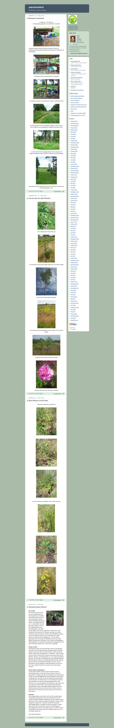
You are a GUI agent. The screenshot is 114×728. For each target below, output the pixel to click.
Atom (74, 329)
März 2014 (73, 271)
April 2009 (73, 155)
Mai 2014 (73, 275)
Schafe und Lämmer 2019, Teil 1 (78, 106)
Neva (72, 111)
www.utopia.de (74, 68)
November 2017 (75, 303)
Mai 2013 (73, 251)
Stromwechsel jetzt (72, 26)
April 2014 (73, 273)
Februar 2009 (74, 151)
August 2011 (74, 213)
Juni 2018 (73, 305)
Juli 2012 (73, 234)
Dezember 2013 (75, 264)
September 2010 (75, 192)
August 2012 (74, 236)
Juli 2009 (73, 162)
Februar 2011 (74, 200)
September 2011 (75, 215)
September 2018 (75, 307)
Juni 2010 (73, 185)
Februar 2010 (74, 177)
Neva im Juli (74, 109)
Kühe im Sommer (75, 100)
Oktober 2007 (74, 121)
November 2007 (75, 123)
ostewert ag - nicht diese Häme (78, 113)
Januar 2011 (74, 198)
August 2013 (74, 258)
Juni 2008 (73, 136)
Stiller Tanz (73, 86)
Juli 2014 (73, 279)
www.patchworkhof (75, 61)
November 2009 (75, 170)
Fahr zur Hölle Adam (76, 81)
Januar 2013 (74, 243)
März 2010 (73, 179)
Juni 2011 (73, 209)
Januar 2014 (74, 266)
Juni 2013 (73, 254)
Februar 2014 (74, 269)
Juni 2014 (73, 277)
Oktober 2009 (74, 168)
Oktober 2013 (74, 262)
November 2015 (75, 288)
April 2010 (73, 181)
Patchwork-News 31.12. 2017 (78, 115)
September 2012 (75, 239)
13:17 (41, 191)
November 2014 (75, 284)
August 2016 (74, 296)
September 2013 (75, 260)
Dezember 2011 (75, 219)
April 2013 (73, 249)
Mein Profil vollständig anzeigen (79, 53)
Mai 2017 (73, 298)
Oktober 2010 (74, 194)
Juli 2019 (73, 311)
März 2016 (73, 290)
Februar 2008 (74, 130)
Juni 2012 (73, 232)
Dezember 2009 (75, 172)
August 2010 (74, 189)
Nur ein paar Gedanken (76, 98)
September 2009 (75, 166)
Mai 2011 (73, 207)
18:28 (41, 599)
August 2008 (74, 140)
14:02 (41, 717)
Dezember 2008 (75, 147)
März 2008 (73, 132)
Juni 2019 (73, 309)
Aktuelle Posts (74, 320)
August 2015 (74, 286)
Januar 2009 (74, 149)
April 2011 (73, 204)
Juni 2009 (73, 159)
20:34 (41, 393)
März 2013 (73, 247)
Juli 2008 (73, 138)
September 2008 (75, 142)
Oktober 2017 (74, 301)
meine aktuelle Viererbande (77, 96)
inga (78, 37)
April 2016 (73, 292)
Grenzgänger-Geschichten (77, 90)
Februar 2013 (74, 245)
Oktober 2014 (74, 281)
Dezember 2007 (75, 125)
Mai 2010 (73, 183)
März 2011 (73, 202)
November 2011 (75, 217)
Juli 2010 (73, 187)
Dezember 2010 (75, 196)
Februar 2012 (74, 224)
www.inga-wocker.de (76, 65)
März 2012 (73, 226)
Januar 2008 (74, 127)
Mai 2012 (73, 230)
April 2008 (73, 134)
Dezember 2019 (75, 316)
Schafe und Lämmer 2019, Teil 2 (78, 104)
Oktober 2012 (74, 241)
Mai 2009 (73, 157)
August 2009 (74, 164)
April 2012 (73, 228)
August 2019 (74, 313)
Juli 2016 (73, 294)
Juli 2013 (73, 256)
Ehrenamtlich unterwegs (77, 77)
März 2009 (73, 153)
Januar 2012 (74, 221)
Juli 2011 (73, 211)
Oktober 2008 (74, 144)
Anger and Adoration (76, 72)
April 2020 (73, 318)
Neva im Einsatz (75, 102)
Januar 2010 (74, 174)
